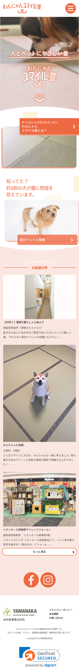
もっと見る (39, 551)
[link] (39, 657)
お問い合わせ (56, 617)
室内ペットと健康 (30, 241)
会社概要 (53, 613)
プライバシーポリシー (60, 609)
